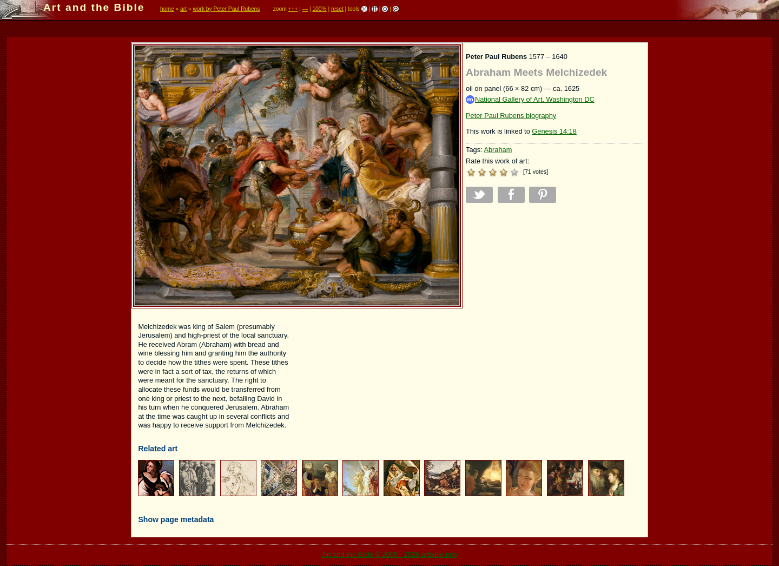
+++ (293, 9)
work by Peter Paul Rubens (226, 9)
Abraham (498, 150)
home (167, 9)
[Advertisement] (555, 286)
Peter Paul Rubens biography (511, 115)
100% (319, 9)
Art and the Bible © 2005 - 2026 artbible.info (389, 554)
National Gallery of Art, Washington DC (530, 99)
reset (337, 9)
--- (305, 9)
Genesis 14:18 (554, 131)
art (183, 9)
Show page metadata (176, 519)
